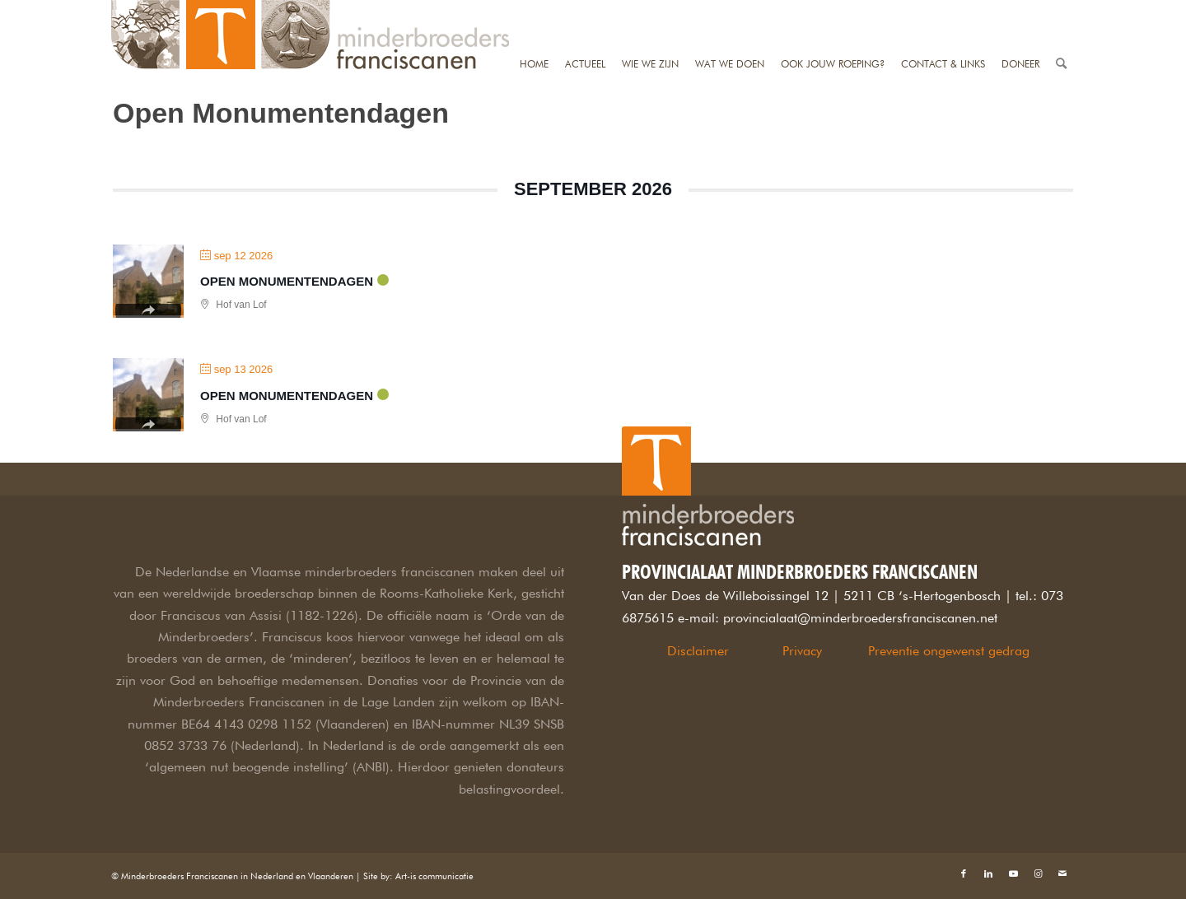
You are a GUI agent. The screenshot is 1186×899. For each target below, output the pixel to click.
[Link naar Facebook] (963, 873)
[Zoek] (1061, 10)
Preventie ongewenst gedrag (949, 651)
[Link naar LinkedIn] (988, 873)
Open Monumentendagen (286, 281)
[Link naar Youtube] (1013, 873)
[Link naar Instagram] (1037, 873)
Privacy (802, 651)
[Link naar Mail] (1062, 873)
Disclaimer (698, 651)
